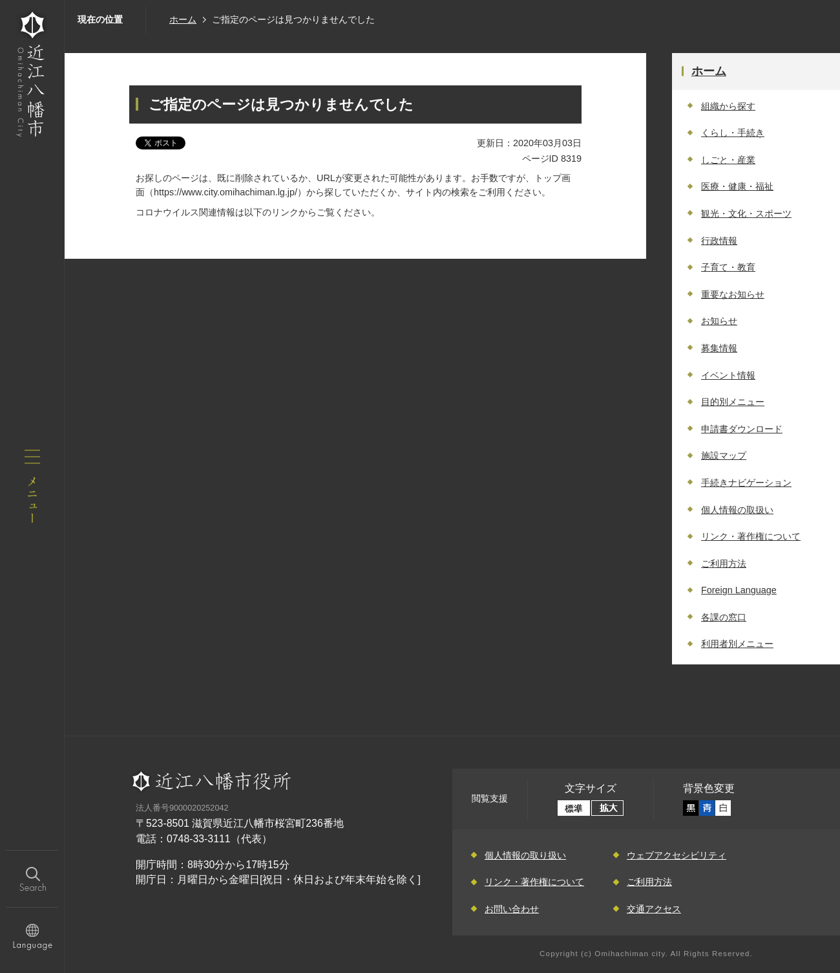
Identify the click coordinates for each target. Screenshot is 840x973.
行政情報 (719, 240)
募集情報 (719, 348)
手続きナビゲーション (746, 482)
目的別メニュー (732, 402)
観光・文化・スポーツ (746, 213)
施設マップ (723, 455)
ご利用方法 (723, 563)
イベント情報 (728, 375)
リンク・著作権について (751, 536)
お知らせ (719, 321)
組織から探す (728, 106)
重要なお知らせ (732, 294)
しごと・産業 (728, 160)
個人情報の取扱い (737, 510)
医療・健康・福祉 (737, 186)
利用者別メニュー (737, 644)
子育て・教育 (728, 267)
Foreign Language (739, 590)
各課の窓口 (723, 617)
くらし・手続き (732, 132)
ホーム (182, 19)
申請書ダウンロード (741, 429)
